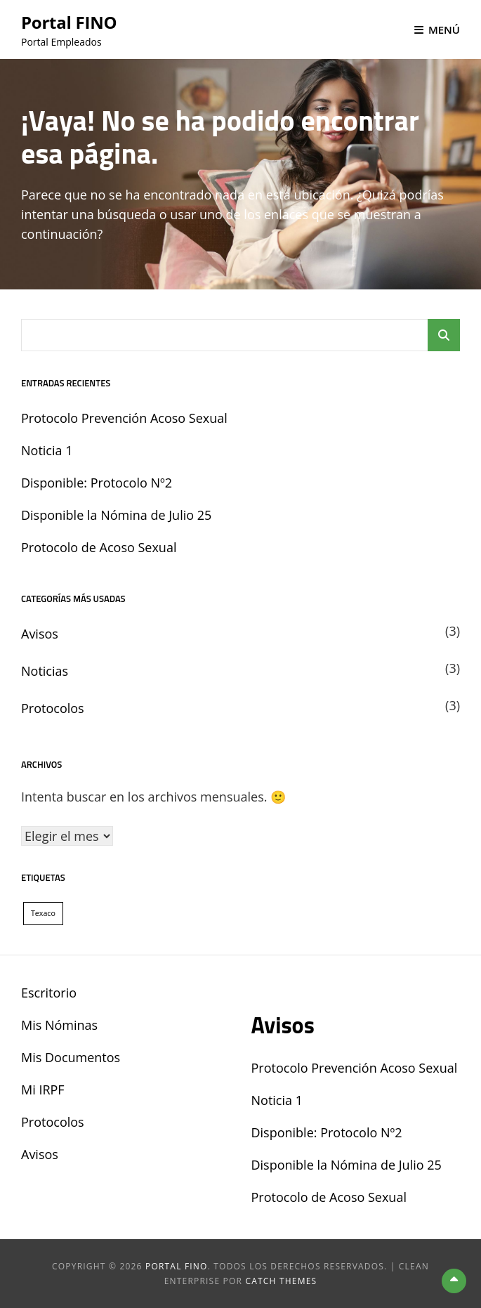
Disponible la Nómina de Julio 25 (116, 514)
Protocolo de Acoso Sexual (98, 547)
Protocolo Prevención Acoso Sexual (124, 418)
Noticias (44, 670)
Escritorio (49, 992)
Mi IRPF (43, 1089)
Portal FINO (69, 22)
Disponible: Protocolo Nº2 (96, 482)
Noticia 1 (46, 450)
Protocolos (52, 708)
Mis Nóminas (59, 1024)
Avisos (39, 633)
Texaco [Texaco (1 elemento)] (43, 913)
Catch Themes (281, 1281)
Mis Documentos (70, 1057)
